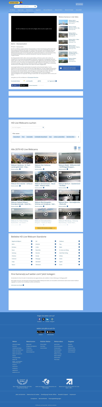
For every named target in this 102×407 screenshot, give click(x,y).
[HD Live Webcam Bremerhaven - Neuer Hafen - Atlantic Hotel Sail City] (45, 178)
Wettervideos (58, 340)
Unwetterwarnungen (17, 346)
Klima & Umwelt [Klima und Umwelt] (71, 350)
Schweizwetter (57, 346)
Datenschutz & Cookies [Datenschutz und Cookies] (33, 393)
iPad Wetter (42, 344)
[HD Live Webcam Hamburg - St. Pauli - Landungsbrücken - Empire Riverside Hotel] (21, 160)
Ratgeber (71, 340)
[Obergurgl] (46, 257)
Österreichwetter (58, 348)
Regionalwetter (57, 350)
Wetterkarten (30, 340)
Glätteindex (70, 344)
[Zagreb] (69, 260)
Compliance (34, 397)
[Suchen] (45, 2)
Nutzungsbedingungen (55, 397)
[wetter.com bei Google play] (40, 331)
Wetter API (14, 358)
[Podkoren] (69, 239)
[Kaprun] (22, 263)
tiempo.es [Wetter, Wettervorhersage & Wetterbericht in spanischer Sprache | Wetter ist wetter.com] (14, 363)
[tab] (76, 146)
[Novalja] (46, 254)
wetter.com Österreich (17, 352)
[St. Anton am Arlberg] (69, 248)
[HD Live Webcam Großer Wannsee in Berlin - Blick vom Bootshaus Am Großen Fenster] (69, 27)
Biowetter (70, 342)
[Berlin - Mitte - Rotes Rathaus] (69, 66)
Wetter (14, 340)
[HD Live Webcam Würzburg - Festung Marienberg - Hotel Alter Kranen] (68, 215)
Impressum (73, 393)
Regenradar (28, 342)
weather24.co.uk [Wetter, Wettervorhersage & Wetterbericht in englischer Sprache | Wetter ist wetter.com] (16, 371)
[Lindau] (46, 245)
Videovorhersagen (16, 342)
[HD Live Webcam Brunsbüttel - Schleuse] (21, 177)
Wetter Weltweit (57, 354)
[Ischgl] (22, 260)
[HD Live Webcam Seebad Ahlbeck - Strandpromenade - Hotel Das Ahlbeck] (21, 197)
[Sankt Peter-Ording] (69, 251)
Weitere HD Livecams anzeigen (46, 226)
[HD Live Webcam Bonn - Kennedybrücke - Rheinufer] (68, 197)
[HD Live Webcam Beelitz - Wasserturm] (69, 59)
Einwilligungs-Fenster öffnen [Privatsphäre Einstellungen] (48, 393)
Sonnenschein (29, 348)
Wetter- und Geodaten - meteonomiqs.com (17, 360)
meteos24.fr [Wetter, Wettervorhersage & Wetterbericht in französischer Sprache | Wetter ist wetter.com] (15, 365)
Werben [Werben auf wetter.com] (14, 354)
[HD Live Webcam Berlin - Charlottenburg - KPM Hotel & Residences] (69, 21)
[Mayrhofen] (46, 248)
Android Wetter (43, 346)
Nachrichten (57, 342)
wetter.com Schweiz (16, 350)
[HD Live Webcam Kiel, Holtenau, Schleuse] (45, 160)
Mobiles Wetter (45, 340)
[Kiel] (46, 239)
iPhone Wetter (43, 342)
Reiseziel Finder (71, 346)
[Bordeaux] (22, 245)
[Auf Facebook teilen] (15, 83)
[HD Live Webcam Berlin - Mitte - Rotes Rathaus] (69, 40)
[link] (12, 8)
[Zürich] (69, 263)
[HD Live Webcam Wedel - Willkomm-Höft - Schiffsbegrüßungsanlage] (68, 160)
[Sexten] (69, 257)
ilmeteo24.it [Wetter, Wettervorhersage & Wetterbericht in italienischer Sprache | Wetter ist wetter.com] (15, 367)
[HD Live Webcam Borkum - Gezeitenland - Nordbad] (68, 178)
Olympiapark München (33, 75)
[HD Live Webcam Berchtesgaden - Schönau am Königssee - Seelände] (45, 197)
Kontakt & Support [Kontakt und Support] (63, 393)
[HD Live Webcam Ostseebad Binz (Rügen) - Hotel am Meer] (45, 215)
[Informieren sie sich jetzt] (17, 283)
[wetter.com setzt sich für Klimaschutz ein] (45, 383)
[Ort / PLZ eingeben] (28, 125)
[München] (46, 251)
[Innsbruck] (22, 257)
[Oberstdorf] (46, 260)
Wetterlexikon (57, 356)
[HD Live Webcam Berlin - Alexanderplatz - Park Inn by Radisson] (69, 46)
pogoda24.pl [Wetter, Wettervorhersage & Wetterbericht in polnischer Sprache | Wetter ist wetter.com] (15, 369)
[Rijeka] (69, 245)
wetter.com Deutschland (17, 348)
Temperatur (29, 346)
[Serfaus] (69, 254)
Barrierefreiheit (43, 397)
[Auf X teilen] (24, 83)
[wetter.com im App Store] (50, 331)
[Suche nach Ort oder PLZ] (35, 2)
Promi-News (57, 358)
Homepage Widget (16, 356)
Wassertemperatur (30, 350)
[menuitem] (12, 8)
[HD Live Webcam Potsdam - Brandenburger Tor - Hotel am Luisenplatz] (69, 53)
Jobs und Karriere (20, 393)
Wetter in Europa (58, 352)
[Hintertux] (22, 254)
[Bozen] (22, 248)
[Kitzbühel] (46, 242)
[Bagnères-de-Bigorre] (22, 239)
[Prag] (69, 242)
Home (10, 10)
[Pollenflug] (79, 2)
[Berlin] (22, 242)
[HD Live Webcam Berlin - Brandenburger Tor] (69, 34)
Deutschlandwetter (58, 344)
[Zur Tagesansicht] (34, 79)
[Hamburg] (22, 251)
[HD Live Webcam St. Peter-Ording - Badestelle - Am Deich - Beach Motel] (21, 215)
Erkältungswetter (72, 348)
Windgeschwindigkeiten (31, 344)
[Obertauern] (46, 263)
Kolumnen (14, 344)
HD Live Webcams (15, 10)
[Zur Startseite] (14, 3)
